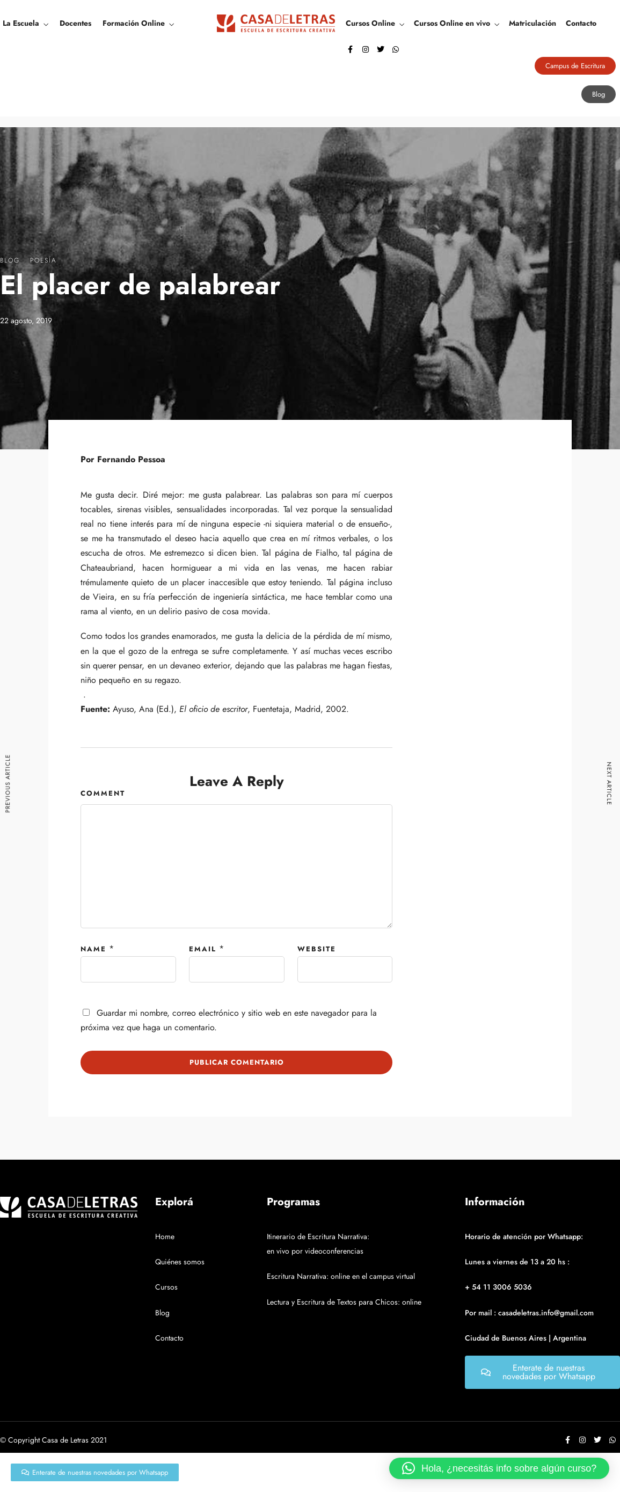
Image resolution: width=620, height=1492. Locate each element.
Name (93, 949)
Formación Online (134, 23)
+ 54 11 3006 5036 (498, 1287)
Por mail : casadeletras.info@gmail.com (529, 1312)
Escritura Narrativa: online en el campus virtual (341, 1276)
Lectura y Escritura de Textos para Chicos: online (344, 1302)
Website (316, 949)
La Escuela (21, 23)
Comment (103, 793)
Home (164, 1236)
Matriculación (532, 23)
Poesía (43, 260)
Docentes (75, 23)
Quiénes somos (180, 1261)
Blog (10, 260)
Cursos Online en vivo (452, 23)
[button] (499, 1468)
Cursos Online (370, 23)
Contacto (581, 23)
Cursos (166, 1287)
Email (202, 949)
